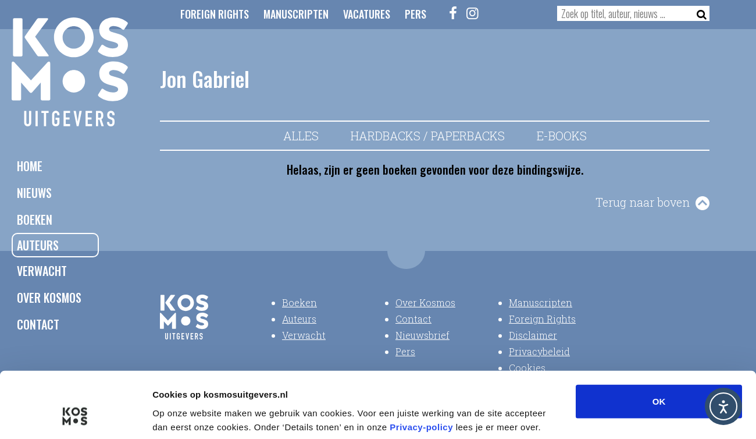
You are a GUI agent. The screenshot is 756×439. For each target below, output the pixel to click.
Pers (415, 14)
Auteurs (38, 245)
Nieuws (34, 192)
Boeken (34, 219)
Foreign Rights (214, 14)
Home (29, 166)
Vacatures (366, 14)
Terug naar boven (642, 202)
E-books (562, 135)
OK (659, 343)
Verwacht (42, 270)
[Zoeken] (698, 13)
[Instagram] (473, 12)
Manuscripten (296, 14)
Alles (301, 135)
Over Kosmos (49, 297)
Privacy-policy (421, 369)
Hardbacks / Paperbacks (428, 135)
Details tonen (628, 416)
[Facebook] (453, 12)
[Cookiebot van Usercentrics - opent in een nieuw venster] (75, 416)
